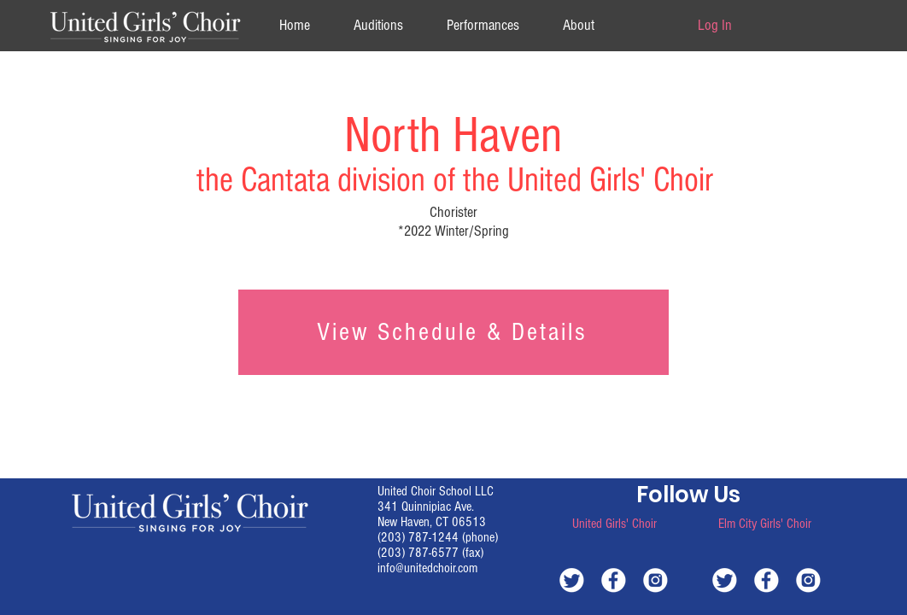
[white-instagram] (655, 579)
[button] (578, 25)
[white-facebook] (613, 579)
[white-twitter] (571, 579)
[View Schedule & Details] (453, 332)
